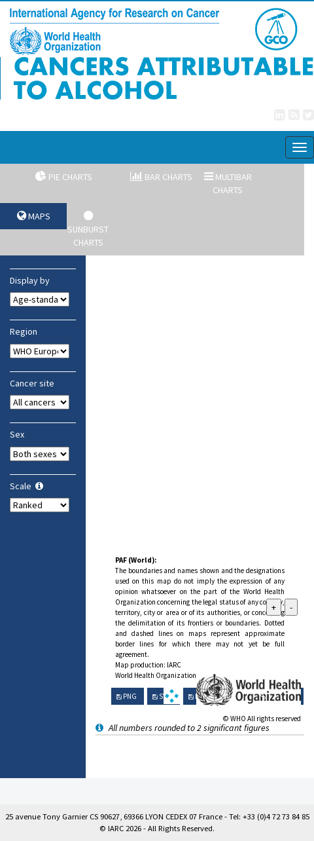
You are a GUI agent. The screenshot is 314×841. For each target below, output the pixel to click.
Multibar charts (228, 183)
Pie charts (63, 177)
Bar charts (161, 177)
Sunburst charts (88, 229)
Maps (33, 216)
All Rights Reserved (180, 828)
